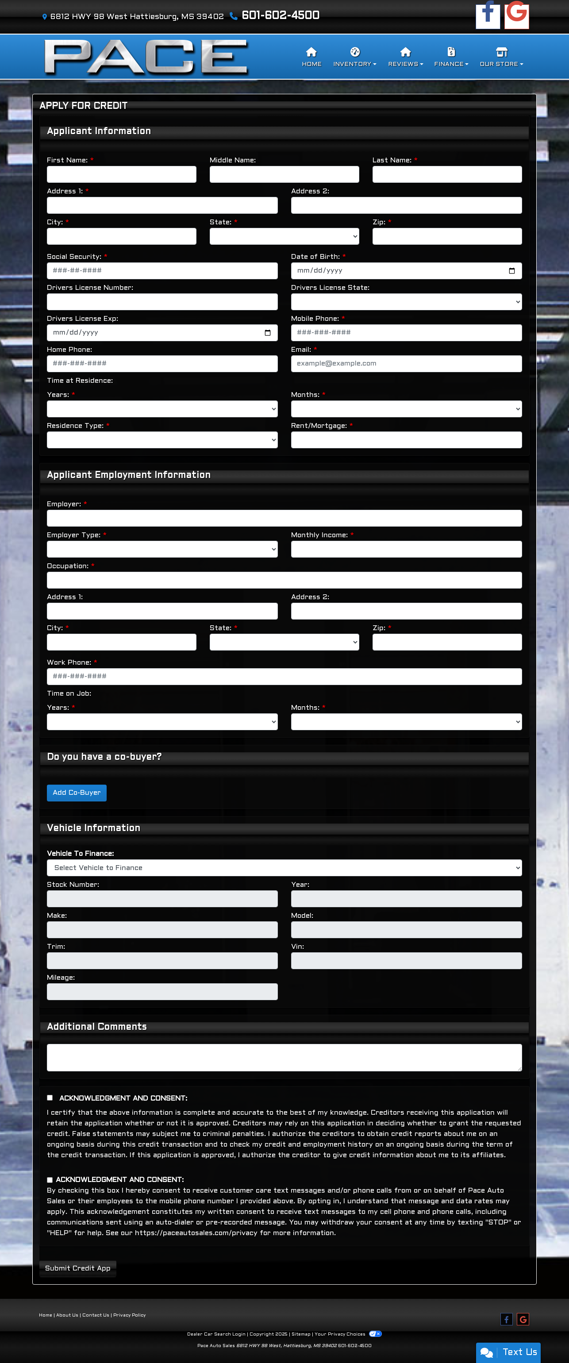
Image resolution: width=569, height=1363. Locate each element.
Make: (57, 916)
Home (45, 1315)
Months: (305, 395)
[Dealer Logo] (146, 57)
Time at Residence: (80, 380)
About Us (67, 1315)
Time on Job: (69, 693)
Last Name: (392, 160)
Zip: (379, 222)
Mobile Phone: (315, 319)
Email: (301, 350)
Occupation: (67, 566)
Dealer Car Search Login (216, 1334)
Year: (300, 885)
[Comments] (284, 1057)
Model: (302, 916)
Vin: (297, 946)
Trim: (56, 946)
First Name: (67, 160)
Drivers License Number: (90, 288)
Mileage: (61, 977)
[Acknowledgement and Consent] (50, 1098)
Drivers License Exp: (82, 319)
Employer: (64, 504)
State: (220, 222)
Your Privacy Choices (348, 1334)
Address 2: (310, 191)
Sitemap (301, 1334)
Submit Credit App (78, 1268)
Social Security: (74, 257)
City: (55, 222)
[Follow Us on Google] (516, 16)
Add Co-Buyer (77, 792)
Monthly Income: (319, 535)
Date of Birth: (315, 257)
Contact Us (95, 1315)
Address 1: (65, 191)
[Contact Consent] (50, 1180)
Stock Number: (73, 885)
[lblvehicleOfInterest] (284, 867)
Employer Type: (73, 535)
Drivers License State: (330, 288)
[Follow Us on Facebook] (488, 16)
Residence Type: (75, 426)
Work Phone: (69, 662)
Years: (58, 395)
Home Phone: (69, 350)
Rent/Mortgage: (319, 426)
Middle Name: (233, 160)
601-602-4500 (280, 16)
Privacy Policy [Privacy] (129, 1315)
